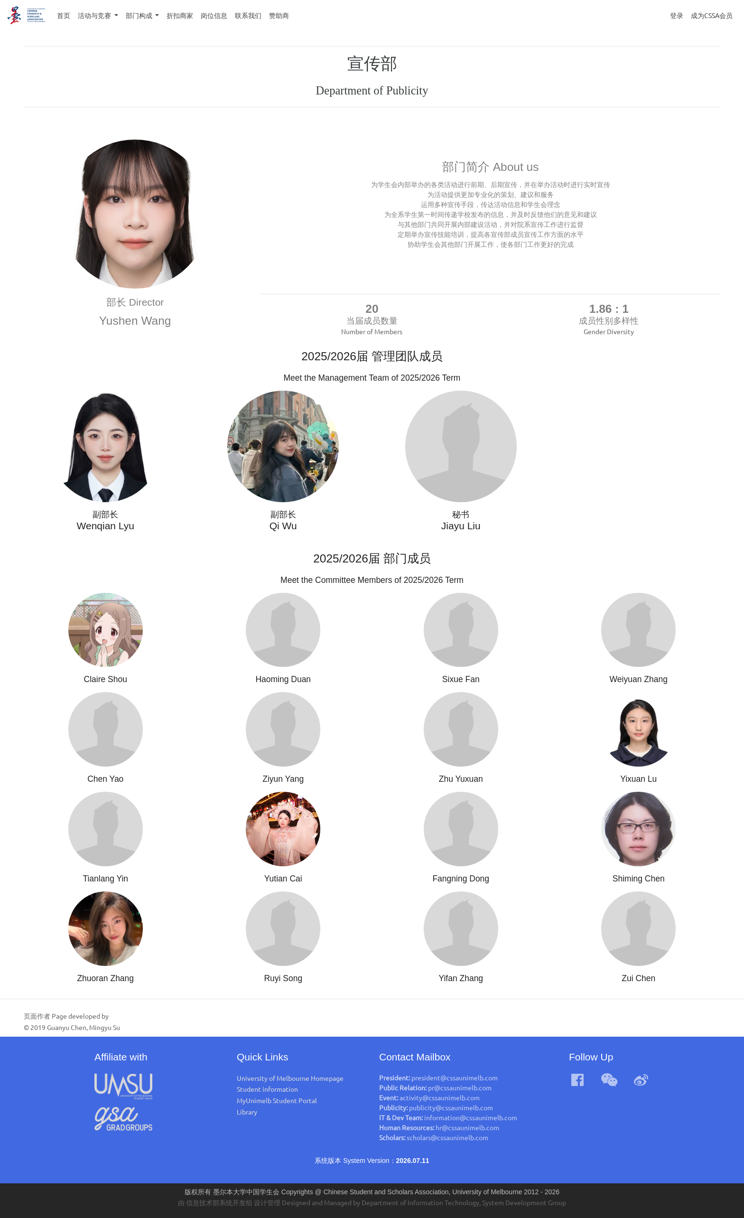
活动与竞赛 (95, 15)
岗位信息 (214, 15)
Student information (267, 1089)
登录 (676, 15)
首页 (65, 14)
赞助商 (279, 15)
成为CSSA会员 (712, 15)
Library (247, 1111)
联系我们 (248, 15)
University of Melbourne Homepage (290, 1078)
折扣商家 (180, 15)
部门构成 (140, 15)
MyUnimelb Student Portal (277, 1100)
